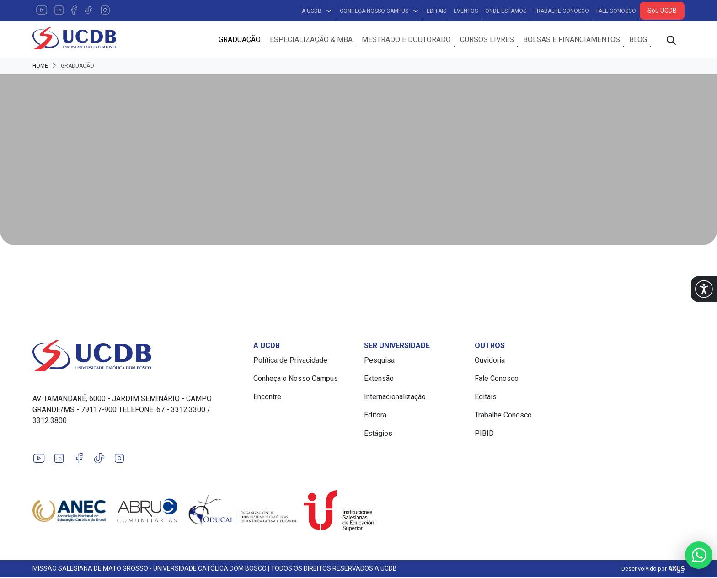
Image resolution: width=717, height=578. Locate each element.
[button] (704, 289)
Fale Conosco (616, 11)
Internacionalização (395, 397)
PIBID (484, 434)
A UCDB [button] (317, 11)
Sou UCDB (662, 10)
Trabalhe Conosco (561, 11)
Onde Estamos (505, 11)
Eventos (466, 11)
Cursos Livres (487, 40)
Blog (638, 40)
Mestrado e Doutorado (406, 40)
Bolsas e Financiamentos (571, 40)
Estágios (378, 434)
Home (40, 67)
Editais (436, 11)
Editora (375, 416)
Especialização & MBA (311, 40)
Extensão (379, 379)
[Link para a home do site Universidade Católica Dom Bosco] (137, 356)
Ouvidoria (490, 361)
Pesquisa (379, 361)
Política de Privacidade (290, 361)
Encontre (267, 397)
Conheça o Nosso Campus (295, 379)
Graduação (240, 40)
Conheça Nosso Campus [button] (379, 11)
